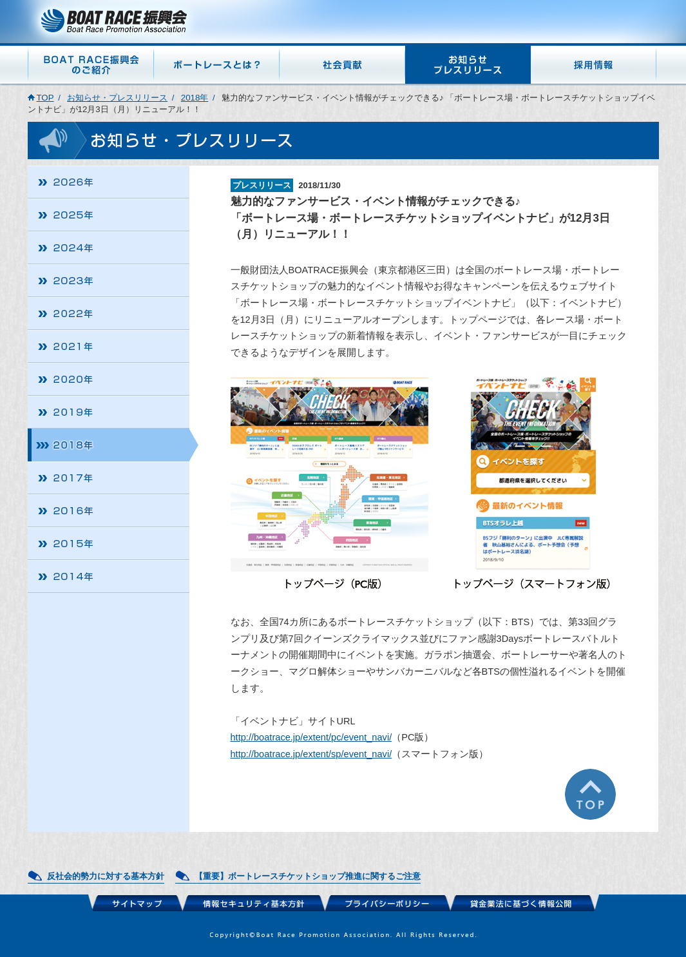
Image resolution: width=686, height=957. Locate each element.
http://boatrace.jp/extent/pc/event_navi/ (311, 737)
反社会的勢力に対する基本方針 (105, 876)
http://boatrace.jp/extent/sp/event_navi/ (311, 754)
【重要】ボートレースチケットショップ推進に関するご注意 (308, 876)
